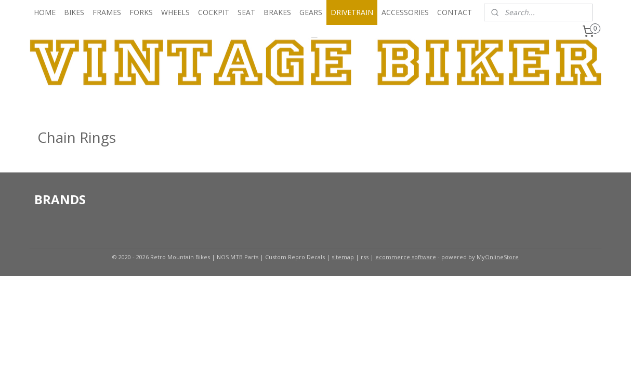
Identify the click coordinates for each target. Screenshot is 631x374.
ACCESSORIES (405, 12)
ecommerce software (405, 257)
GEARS (310, 12)
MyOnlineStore (498, 257)
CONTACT (454, 12)
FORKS (141, 12)
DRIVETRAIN (352, 12)
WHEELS (175, 12)
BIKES (74, 12)
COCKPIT (213, 12)
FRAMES (107, 12)
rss (365, 257)
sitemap (343, 257)
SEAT (246, 12)
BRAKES (277, 12)
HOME (45, 12)
